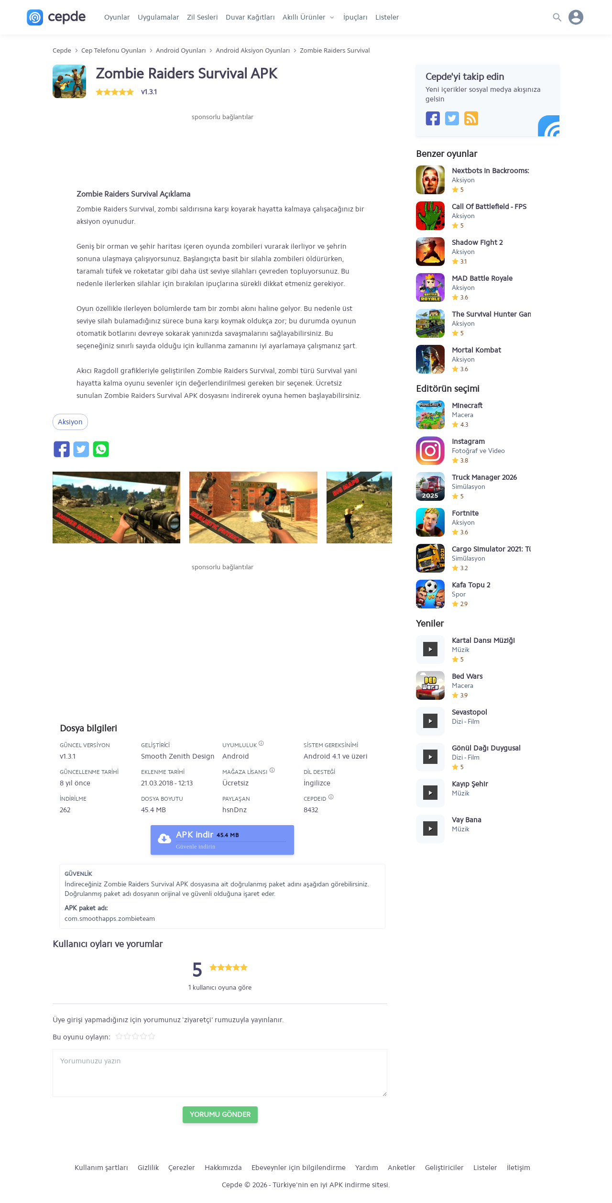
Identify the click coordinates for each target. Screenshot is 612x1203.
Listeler (387, 17)
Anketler (401, 1167)
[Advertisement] (222, 151)
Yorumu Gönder (220, 1114)
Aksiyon (70, 422)
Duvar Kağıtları (250, 17)
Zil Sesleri (202, 17)
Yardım (366, 1167)
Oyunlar (117, 17)
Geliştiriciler (444, 1167)
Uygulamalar (158, 17)
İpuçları (355, 17)
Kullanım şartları (101, 1167)
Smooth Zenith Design (178, 756)
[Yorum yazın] (220, 1073)
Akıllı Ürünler (304, 17)
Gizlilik (148, 1167)
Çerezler (181, 1167)
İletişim (518, 1167)
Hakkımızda (223, 1167)
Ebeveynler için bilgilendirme (298, 1167)
